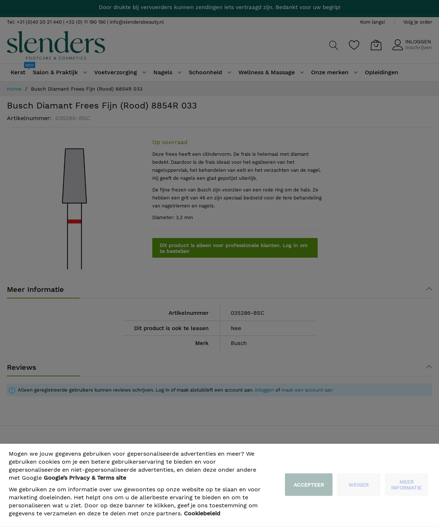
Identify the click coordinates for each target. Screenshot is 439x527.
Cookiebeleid (202, 513)
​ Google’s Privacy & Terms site (85, 477)
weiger (358, 485)
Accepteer (309, 485)
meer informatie (406, 485)
